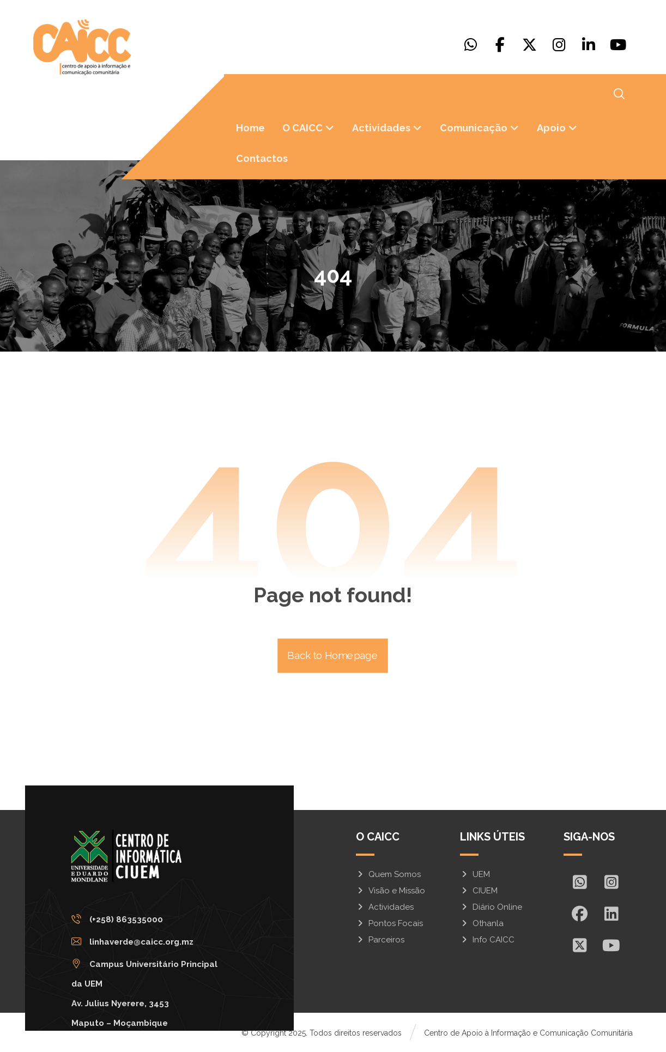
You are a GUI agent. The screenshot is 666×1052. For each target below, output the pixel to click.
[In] (611, 913)
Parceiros (380, 940)
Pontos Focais (389, 923)
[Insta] (611, 882)
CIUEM (479, 891)
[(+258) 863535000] (155, 919)
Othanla (482, 923)
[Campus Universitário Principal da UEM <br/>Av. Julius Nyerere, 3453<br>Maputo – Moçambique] (155, 964)
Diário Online (491, 907)
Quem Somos (388, 874)
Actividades (385, 907)
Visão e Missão (390, 891)
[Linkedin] (588, 44)
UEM (475, 874)
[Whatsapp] (471, 44)
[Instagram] (559, 44)
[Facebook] (500, 44)
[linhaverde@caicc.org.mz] (155, 941)
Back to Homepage (333, 656)
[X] (529, 44)
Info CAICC (487, 940)
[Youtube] (618, 44)
